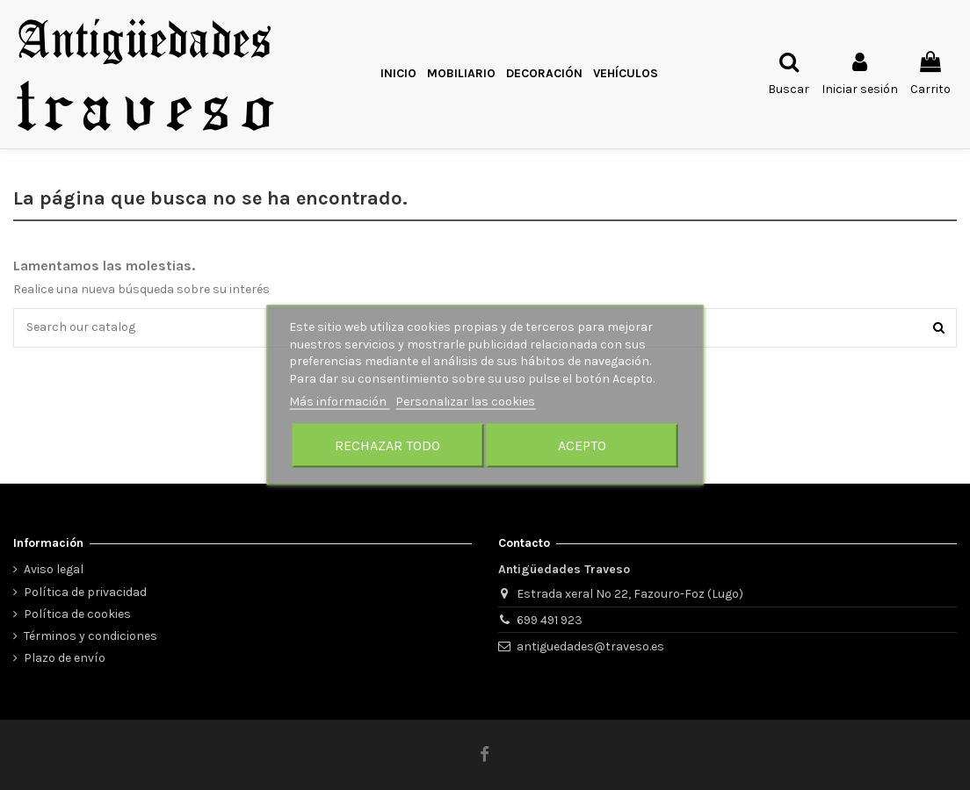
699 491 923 (550, 620)
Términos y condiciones (90, 635)
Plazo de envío (64, 657)
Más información (339, 401)
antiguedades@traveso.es (590, 646)
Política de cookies (77, 614)
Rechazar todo (387, 444)
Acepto (582, 444)
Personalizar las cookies (465, 401)
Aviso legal (53, 569)
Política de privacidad (85, 592)
